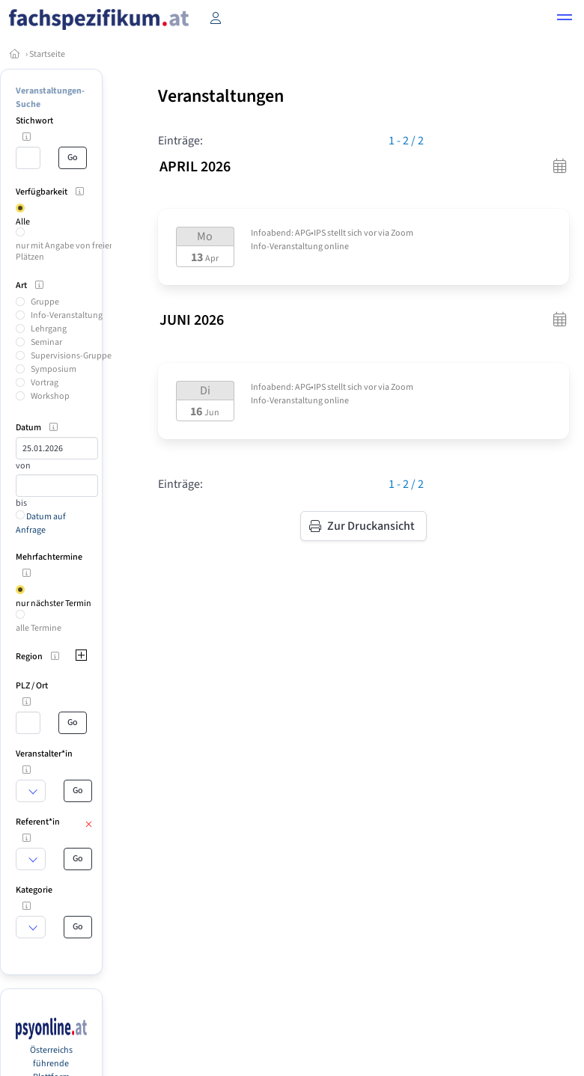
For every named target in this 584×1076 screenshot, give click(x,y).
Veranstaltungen (221, 96)
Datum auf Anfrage (41, 523)
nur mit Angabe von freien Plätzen (65, 251)
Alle (23, 221)
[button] (565, 19)
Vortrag (44, 382)
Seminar (46, 342)
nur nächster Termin (53, 603)
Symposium (53, 369)
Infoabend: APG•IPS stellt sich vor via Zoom (332, 233)
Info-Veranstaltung (67, 315)
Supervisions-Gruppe (71, 355)
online (336, 246)
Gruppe (45, 302)
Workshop (50, 396)
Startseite (47, 54)
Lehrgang (49, 329)
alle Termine (38, 628)
